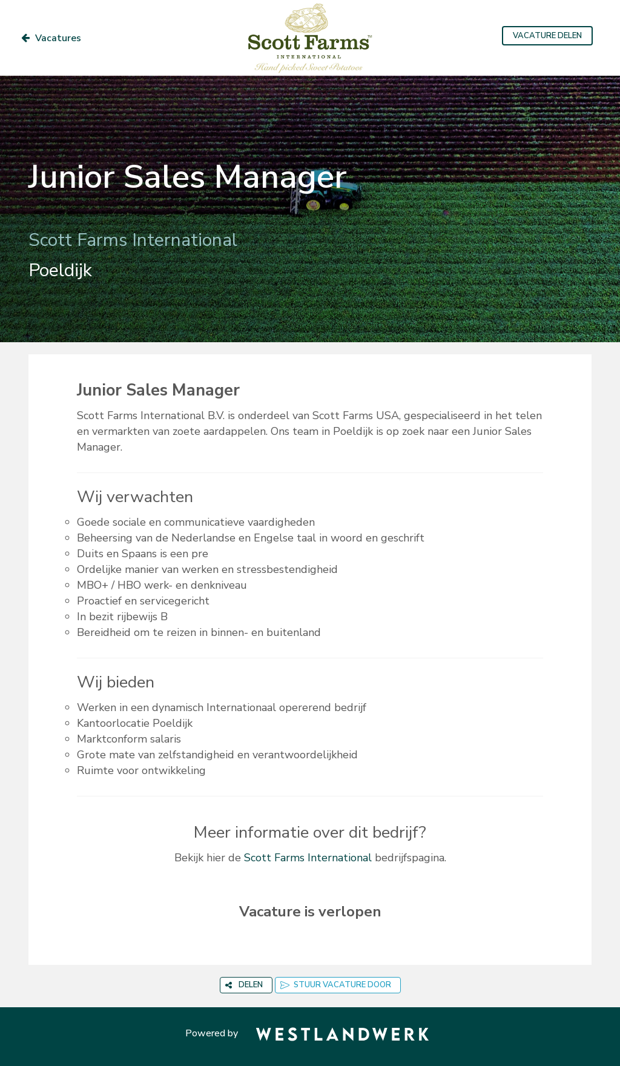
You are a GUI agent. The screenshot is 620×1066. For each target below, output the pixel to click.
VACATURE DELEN (547, 35)
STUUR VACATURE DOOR (335, 984)
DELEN (244, 984)
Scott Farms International (308, 857)
